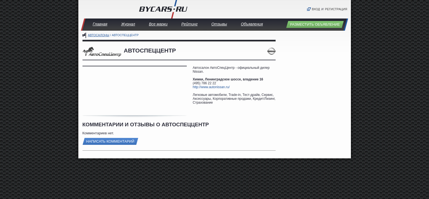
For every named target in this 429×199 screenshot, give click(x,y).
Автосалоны (98, 35)
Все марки (158, 24)
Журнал (128, 24)
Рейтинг (189, 24)
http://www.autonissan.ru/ (211, 87)
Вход (316, 9)
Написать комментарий (110, 141)
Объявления (252, 24)
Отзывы (219, 24)
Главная (100, 24)
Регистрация (336, 9)
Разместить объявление (315, 24)
